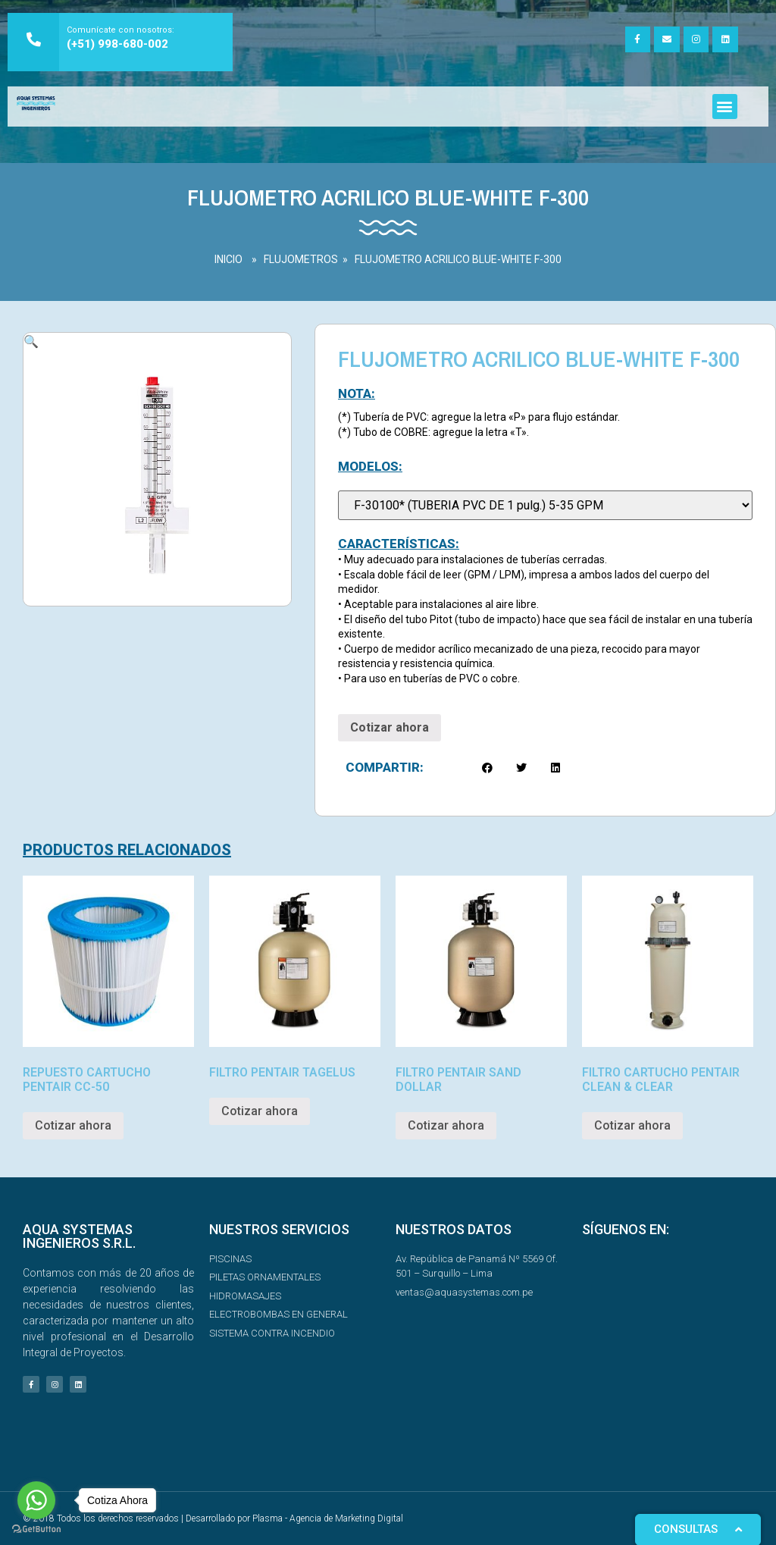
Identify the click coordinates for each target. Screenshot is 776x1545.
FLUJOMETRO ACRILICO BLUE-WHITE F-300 (458, 259)
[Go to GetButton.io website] (36, 1529)
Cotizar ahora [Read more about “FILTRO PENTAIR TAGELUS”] (259, 1111)
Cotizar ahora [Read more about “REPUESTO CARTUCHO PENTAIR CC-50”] (73, 1125)
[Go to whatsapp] (36, 1500)
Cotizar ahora (389, 727)
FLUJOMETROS (301, 259)
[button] (724, 106)
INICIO (228, 259)
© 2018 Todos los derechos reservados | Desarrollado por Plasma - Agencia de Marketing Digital (213, 1518)
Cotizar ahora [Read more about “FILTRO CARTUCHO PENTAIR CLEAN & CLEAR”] (632, 1125)
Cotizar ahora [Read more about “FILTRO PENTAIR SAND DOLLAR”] (446, 1125)
